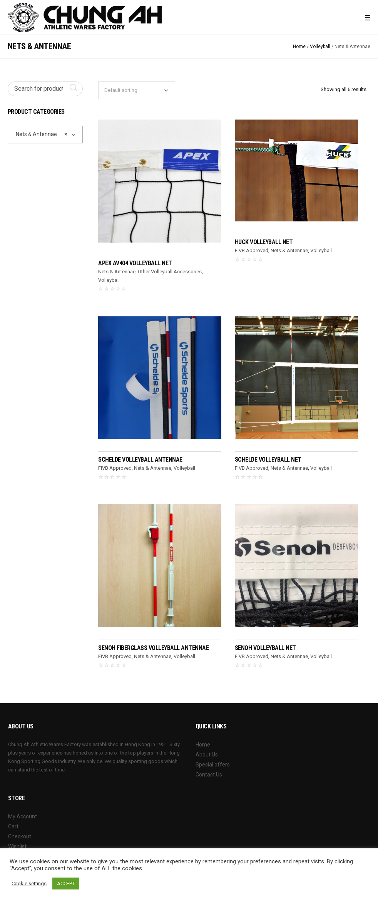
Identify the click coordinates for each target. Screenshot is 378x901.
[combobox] (45, 134)
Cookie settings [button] (29, 883)
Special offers (213, 764)
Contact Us (209, 774)
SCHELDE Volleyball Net (268, 459)
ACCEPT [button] (66, 883)
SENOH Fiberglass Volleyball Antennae (153, 648)
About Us (207, 754)
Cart (13, 826)
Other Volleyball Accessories (170, 271)
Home (299, 46)
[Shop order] (136, 90)
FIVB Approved (251, 250)
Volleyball (320, 46)
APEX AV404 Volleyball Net (135, 263)
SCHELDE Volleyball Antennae (140, 459)
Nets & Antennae (116, 271)
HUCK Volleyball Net (264, 242)
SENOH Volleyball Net (265, 648)
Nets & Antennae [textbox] (39, 134)
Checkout (19, 836)
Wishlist (17, 846)
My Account (22, 816)
